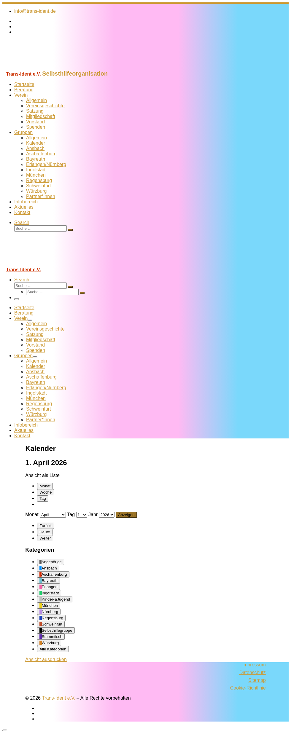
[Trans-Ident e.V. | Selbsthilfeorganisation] (39, 67)
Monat (44, 486)
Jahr (93, 514)
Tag (42, 498)
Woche (45, 492)
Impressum (254, 664)
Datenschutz (252, 672)
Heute (44, 532)
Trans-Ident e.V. (58, 698)
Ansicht (46, 659)
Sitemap (257, 680)
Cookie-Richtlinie (248, 687)
